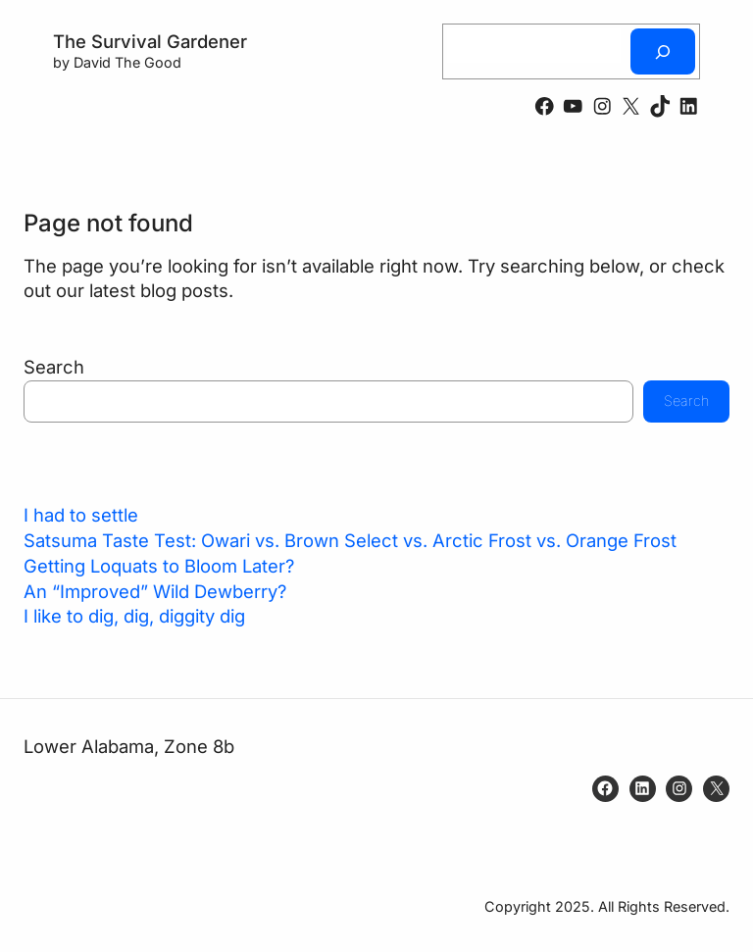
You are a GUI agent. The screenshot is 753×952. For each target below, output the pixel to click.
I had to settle (81, 515)
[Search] (662, 51)
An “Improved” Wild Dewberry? (155, 591)
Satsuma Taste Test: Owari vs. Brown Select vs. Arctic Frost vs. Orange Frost (350, 540)
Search (54, 366)
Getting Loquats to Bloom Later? (159, 565)
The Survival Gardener (150, 41)
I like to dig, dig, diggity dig (134, 615)
